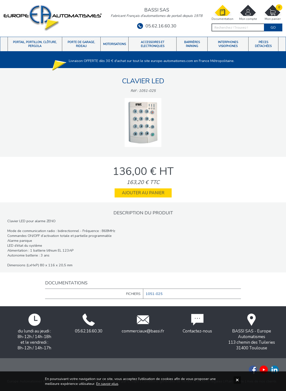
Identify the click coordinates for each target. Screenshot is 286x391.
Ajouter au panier (143, 193)
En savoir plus (107, 383)
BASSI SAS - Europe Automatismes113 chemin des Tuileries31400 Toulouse (251, 332)
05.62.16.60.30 (156, 26)
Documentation (222, 12)
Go (273, 27)
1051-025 (154, 293)
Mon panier (272, 12)
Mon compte (248, 12)
